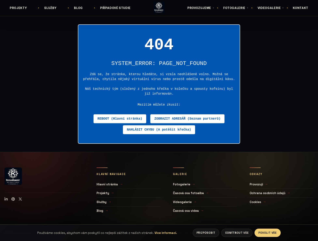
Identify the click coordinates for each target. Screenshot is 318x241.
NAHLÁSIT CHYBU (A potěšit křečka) (159, 130)
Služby (101, 202)
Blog (100, 211)
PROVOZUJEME (200, 8)
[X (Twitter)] (20, 199)
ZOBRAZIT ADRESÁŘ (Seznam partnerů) (187, 119)
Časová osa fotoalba (188, 193)
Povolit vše (267, 233)
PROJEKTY (18, 8)
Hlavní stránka (107, 184)
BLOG (78, 8)
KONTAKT (300, 8)
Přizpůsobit (206, 233)
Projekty (103, 193)
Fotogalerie (181, 184)
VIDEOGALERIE (271, 8)
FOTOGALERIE (236, 8)
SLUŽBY (50, 8)
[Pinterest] (13, 199)
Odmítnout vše (237, 233)
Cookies (255, 202)
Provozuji (256, 184)
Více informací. (166, 233)
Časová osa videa (186, 211)
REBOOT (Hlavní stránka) (120, 119)
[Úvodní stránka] (159, 7)
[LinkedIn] (6, 199)
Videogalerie (182, 202)
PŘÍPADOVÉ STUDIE (115, 8)
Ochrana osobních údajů (267, 193)
